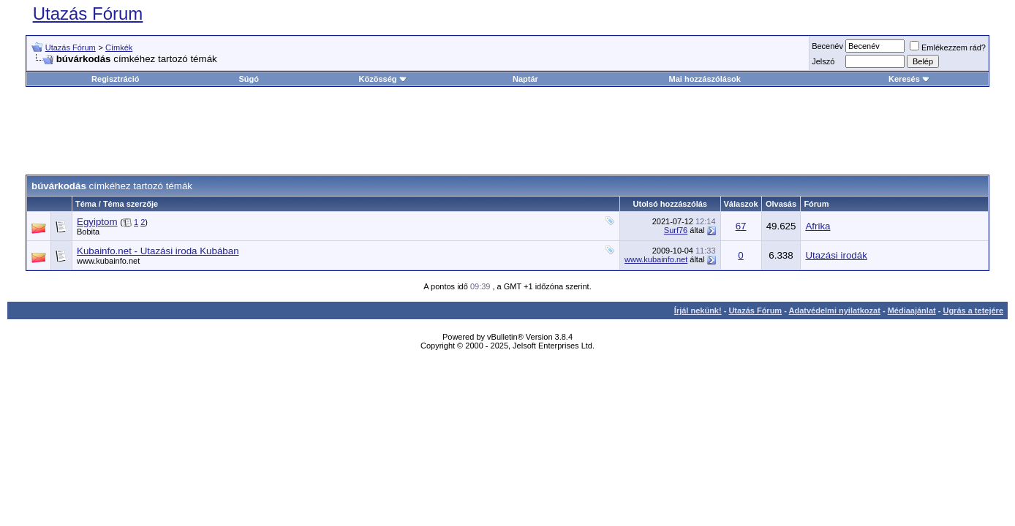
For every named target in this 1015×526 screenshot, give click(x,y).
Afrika (817, 226)
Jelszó (823, 61)
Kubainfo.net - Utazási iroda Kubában (158, 250)
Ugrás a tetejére (973, 310)
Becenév (827, 46)
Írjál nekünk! (698, 310)
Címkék (118, 47)
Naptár (525, 79)
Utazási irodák (836, 255)
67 (741, 226)
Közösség (383, 79)
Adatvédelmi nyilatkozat (834, 310)
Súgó (248, 79)
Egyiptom (97, 221)
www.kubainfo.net (108, 260)
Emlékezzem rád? (948, 47)
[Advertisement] (507, 131)
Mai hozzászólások (705, 79)
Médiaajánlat (912, 310)
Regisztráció (115, 79)
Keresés (909, 79)
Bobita (88, 231)
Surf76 (675, 230)
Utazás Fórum (88, 13)
